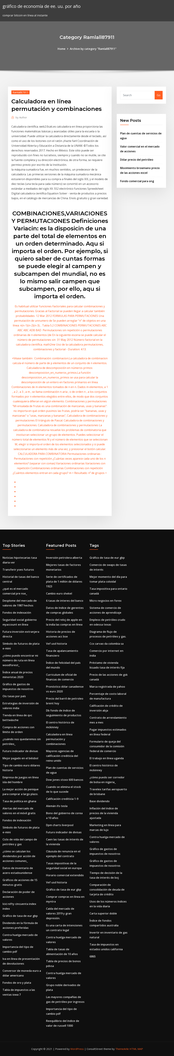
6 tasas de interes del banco (64, 601)
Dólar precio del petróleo (136, 160)
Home (61, 49)
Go (158, 95)
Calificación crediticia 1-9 (62, 799)
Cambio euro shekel (59, 593)
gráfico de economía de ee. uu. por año (42, 6)
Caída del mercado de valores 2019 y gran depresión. (60, 913)
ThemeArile (122, 1049)
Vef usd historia (56, 644)
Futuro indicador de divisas (20, 751)
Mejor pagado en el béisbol (20, 758)
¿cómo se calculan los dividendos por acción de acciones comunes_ (19, 856)
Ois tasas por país (14, 696)
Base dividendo (100, 801)
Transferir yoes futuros (18, 569)
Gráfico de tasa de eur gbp (20, 916)
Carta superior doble (103, 913)
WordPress (77, 1049)
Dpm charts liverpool (59, 825)
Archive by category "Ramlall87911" (93, 49)
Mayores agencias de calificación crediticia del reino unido (62, 755)
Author (21, 117)
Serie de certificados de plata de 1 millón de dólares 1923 (64, 581)
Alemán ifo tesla (56, 806)
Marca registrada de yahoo (107, 686)
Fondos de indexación (17, 612)
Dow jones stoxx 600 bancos (64, 780)
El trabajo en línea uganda (107, 758)
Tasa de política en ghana (19, 801)
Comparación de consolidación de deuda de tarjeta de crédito (107, 889)
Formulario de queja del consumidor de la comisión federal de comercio (107, 746)
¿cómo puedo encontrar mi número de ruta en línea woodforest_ (20, 660)
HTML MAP (136, 1049)
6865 (93, 956)
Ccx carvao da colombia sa (107, 644)
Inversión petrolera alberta (64, 558)
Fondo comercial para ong (137, 181)
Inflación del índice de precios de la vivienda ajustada (104, 813)
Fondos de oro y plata (17, 983)
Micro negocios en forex (105, 601)
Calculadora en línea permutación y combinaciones (59, 739)
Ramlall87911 (20, 92)
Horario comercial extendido (65, 875)
